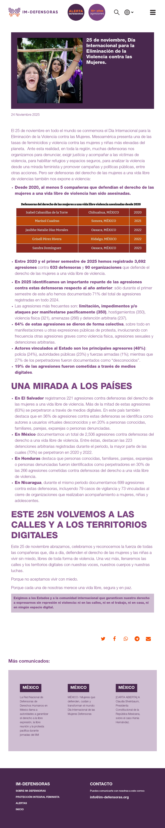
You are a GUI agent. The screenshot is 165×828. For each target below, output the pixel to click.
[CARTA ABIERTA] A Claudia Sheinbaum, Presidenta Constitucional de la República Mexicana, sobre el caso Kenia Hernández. (128, 710)
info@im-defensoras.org (109, 797)
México (31, 688)
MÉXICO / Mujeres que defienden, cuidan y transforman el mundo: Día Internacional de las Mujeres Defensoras (81, 706)
